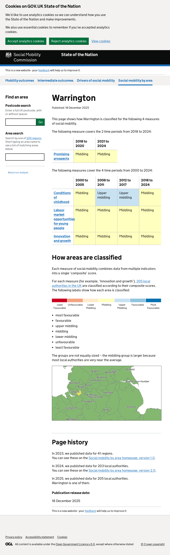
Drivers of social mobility (96, 80)
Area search (14, 133)
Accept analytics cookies (26, 41)
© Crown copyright (153, 544)
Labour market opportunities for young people (64, 219)
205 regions (33, 138)
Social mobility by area (135, 80)
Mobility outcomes (19, 80)
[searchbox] (20, 122)
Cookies (62, 537)
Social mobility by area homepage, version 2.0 (122, 470)
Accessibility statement (39, 537)
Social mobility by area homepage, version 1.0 (122, 458)
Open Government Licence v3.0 (75, 544)
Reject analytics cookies (69, 41)
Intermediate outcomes (55, 80)
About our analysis (18, 172)
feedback (44, 70)
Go (40, 122)
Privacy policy (13, 537)
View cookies (100, 41)
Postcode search (18, 105)
